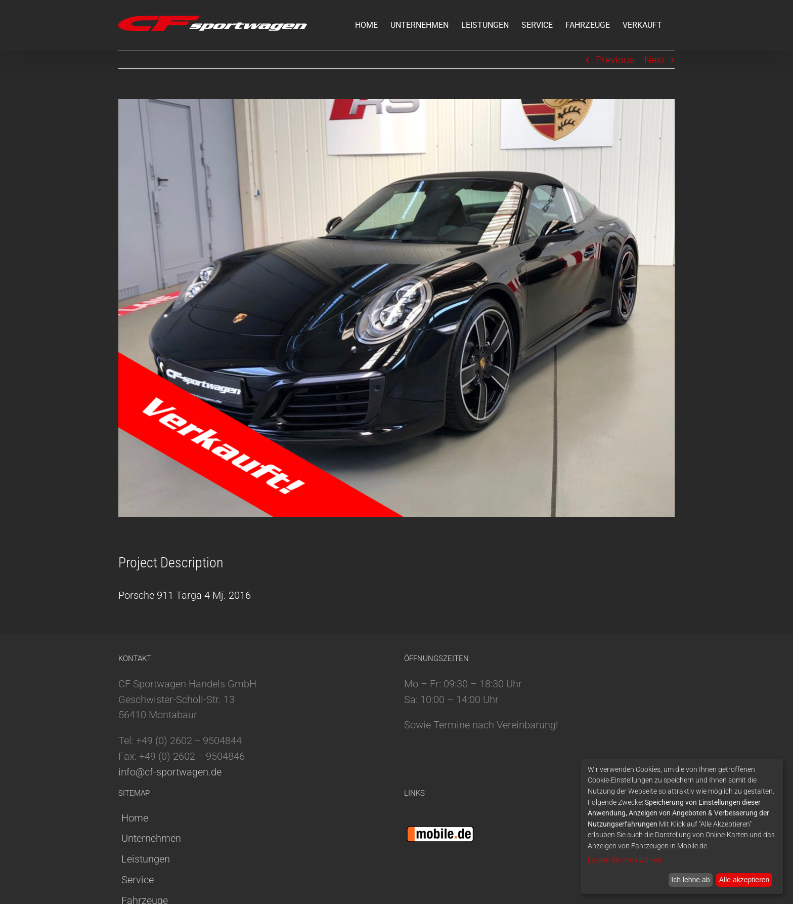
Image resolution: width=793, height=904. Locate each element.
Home (134, 818)
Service (137, 880)
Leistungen (145, 859)
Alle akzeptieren (744, 880)
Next (654, 60)
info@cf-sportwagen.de (170, 772)
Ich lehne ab (690, 880)
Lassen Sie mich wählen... (627, 860)
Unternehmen (151, 838)
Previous (615, 60)
